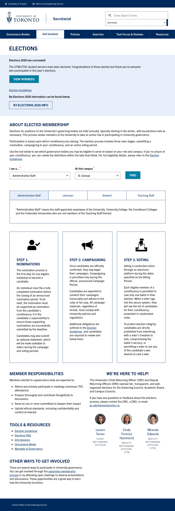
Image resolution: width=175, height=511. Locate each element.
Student (107, 195)
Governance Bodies (18, 34)
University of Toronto (17, 3)
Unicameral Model (25, 444)
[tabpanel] (87, 212)
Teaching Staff (146, 195)
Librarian (68, 195)
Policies (75, 34)
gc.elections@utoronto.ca (104, 405)
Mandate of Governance (29, 449)
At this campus (84, 168)
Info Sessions (22, 440)
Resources (162, 34)
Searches (98, 34)
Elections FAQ (23, 435)
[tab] (29, 195)
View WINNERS (24, 79)
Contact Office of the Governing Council (29, 504)
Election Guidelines (20, 90)
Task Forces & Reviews (129, 34)
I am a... (14, 168)
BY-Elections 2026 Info (30, 105)
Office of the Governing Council (49, 3)
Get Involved (50, 34)
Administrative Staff (29, 195)
